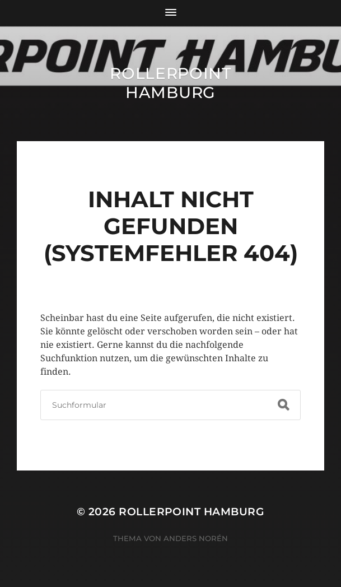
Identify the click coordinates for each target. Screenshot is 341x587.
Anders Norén (196, 538)
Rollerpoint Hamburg (170, 83)
